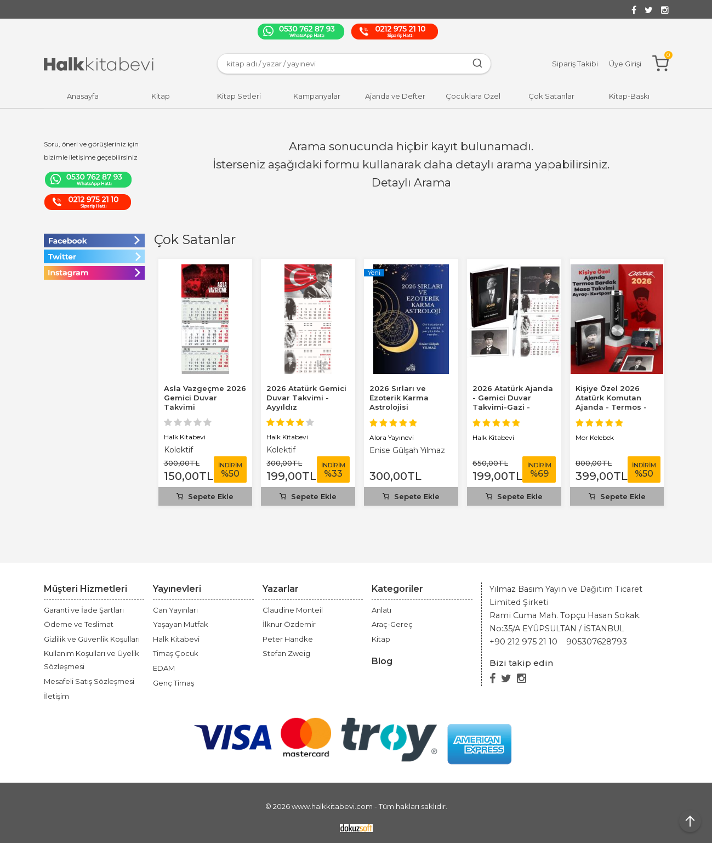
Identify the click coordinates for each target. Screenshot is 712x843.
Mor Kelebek (595, 437)
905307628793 (596, 642)
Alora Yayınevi (391, 437)
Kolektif (178, 450)
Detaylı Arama (411, 182)
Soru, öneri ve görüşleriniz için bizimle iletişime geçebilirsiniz (91, 150)
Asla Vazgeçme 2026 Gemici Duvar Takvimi (205, 397)
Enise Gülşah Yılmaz (407, 450)
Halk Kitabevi (185, 437)
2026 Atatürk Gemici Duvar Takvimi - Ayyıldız (306, 397)
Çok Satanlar (195, 239)
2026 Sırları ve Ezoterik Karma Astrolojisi (399, 397)
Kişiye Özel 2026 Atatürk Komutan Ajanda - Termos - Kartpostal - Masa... (612, 402)
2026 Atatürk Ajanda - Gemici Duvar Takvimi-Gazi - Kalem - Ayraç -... (512, 402)
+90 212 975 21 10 (523, 642)
